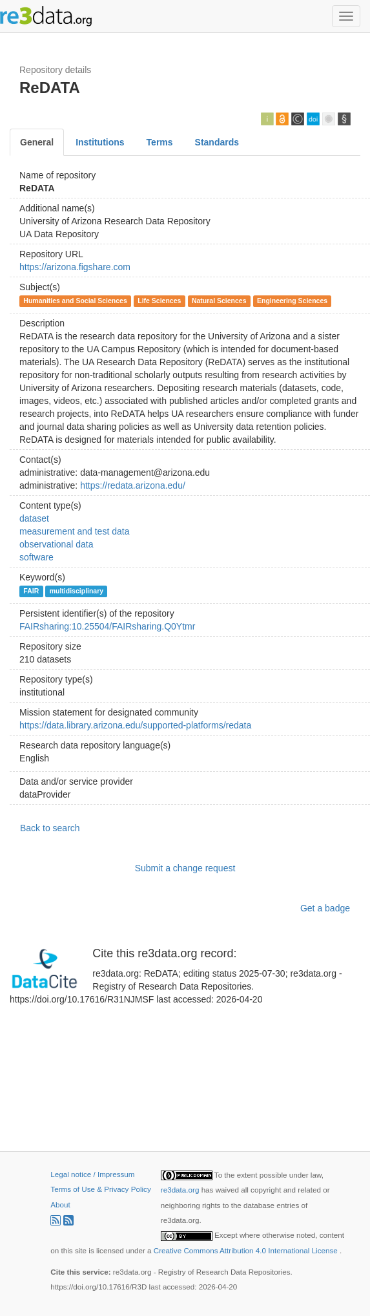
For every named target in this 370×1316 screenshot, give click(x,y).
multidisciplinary (76, 591)
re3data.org (181, 1189)
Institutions (100, 142)
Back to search (50, 828)
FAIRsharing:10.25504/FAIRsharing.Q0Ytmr (107, 626)
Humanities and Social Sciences (75, 300)
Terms (160, 142)
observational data (56, 544)
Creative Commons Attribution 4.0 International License (247, 1250)
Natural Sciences (219, 300)
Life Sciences (159, 300)
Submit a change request (185, 868)
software (36, 557)
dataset (34, 518)
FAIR (31, 591)
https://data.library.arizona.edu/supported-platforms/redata (135, 725)
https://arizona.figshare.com (74, 267)
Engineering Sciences (292, 300)
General (37, 142)
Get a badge (325, 908)
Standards (217, 142)
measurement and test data (74, 531)
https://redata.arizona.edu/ (132, 485)
